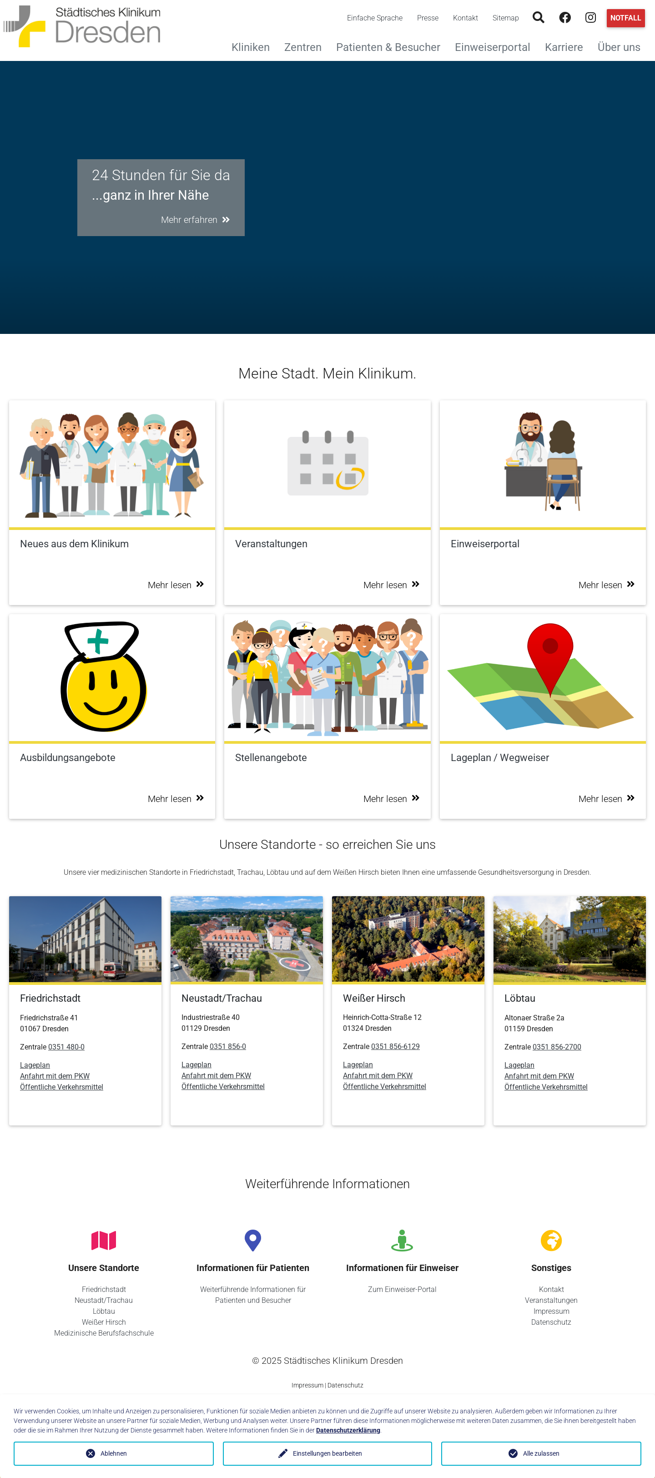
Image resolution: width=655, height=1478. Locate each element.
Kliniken (254, 46)
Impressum (551, 1311)
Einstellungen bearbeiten (327, 1453)
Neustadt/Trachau (104, 1300)
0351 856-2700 (557, 1047)
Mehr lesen (176, 585)
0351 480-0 (66, 1047)
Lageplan (35, 1065)
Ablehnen (114, 1453)
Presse (427, 18)
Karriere (567, 46)
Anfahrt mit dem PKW (55, 1076)
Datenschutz (551, 1322)
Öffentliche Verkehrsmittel (61, 1087)
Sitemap (506, 18)
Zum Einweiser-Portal (402, 1289)
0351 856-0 (228, 1046)
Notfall (625, 18)
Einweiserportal (496, 46)
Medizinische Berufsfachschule (104, 1333)
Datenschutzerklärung (348, 1430)
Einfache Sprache (375, 18)
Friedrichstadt (104, 1289)
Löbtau (104, 1311)
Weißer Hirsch (104, 1322)
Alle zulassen (541, 1453)
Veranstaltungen (551, 1300)
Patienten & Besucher (392, 46)
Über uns (623, 46)
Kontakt (465, 18)
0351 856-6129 (395, 1046)
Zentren (306, 46)
